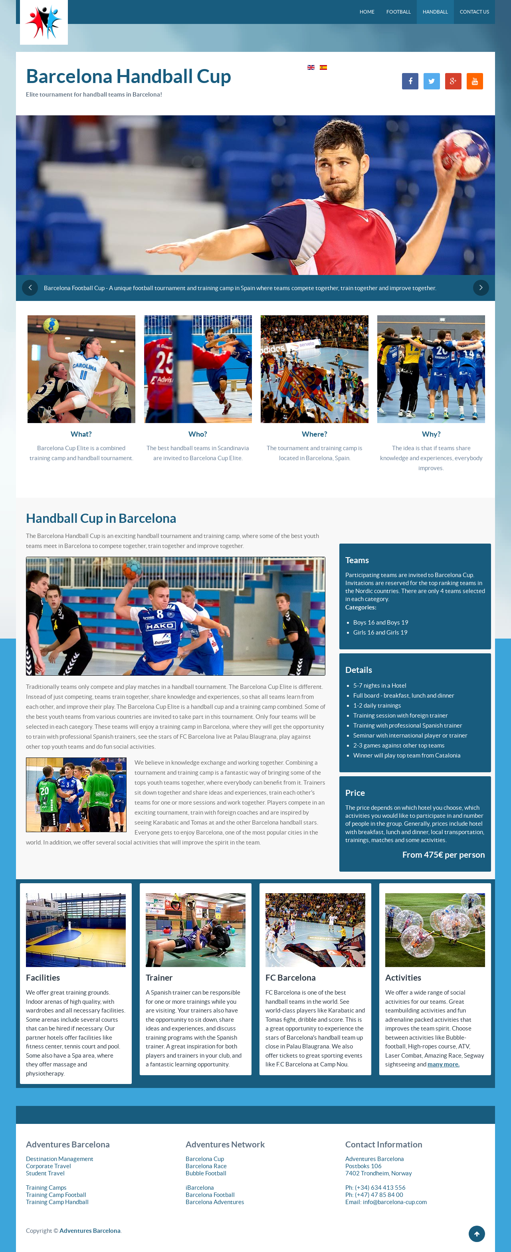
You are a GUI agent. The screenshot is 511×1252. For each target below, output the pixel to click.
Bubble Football (206, 1173)
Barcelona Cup (205, 1158)
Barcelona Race (206, 1166)
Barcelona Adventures (215, 1202)
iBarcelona (200, 1187)
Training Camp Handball (57, 1202)
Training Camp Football (56, 1194)
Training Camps (46, 1187)
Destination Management (59, 1158)
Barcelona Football (210, 1194)
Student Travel (45, 1173)
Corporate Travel (48, 1166)
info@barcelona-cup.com (395, 1202)
